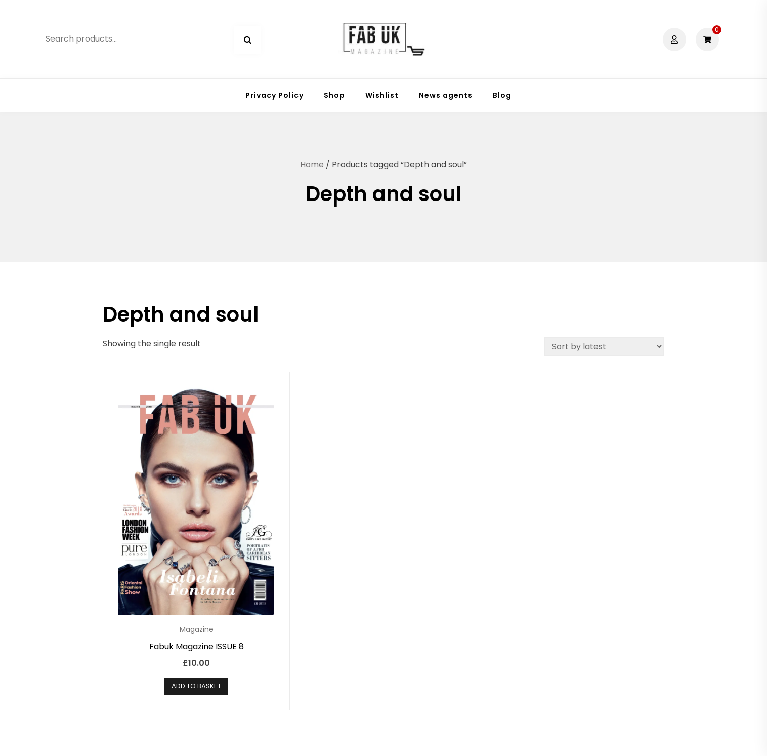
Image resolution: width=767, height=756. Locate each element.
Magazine (197, 629)
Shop (334, 95)
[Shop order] (604, 346)
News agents (446, 95)
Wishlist (382, 95)
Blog (502, 95)
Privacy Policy (274, 95)
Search (247, 40)
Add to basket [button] (196, 686)
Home (312, 164)
